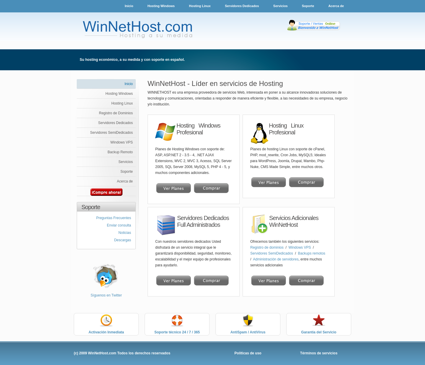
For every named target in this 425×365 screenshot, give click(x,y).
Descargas (122, 240)
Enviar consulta (119, 225)
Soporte (308, 6)
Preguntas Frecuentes (113, 218)
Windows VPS (121, 142)
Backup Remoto (120, 152)
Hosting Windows (161, 6)
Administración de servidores (275, 259)
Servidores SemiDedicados (111, 133)
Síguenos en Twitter (106, 295)
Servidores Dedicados (242, 6)
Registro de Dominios (116, 113)
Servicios (281, 6)
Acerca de (336, 6)
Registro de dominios (267, 247)
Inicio (129, 6)
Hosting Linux (199, 6)
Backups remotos (311, 253)
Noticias (124, 233)
